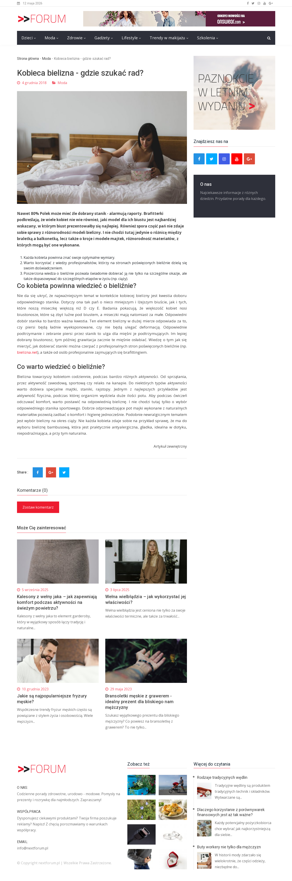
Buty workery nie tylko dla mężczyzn (229, 847)
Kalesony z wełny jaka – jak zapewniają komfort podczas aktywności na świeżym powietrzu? (57, 602)
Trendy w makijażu (167, 37)
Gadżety (102, 37)
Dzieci (27, 37)
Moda (50, 37)
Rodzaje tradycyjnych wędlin (222, 777)
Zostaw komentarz (38, 507)
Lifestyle (130, 37)
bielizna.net (27, 352)
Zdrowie (75, 37)
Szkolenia (206, 37)
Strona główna (28, 58)
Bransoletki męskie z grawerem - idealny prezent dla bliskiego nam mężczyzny (139, 701)
